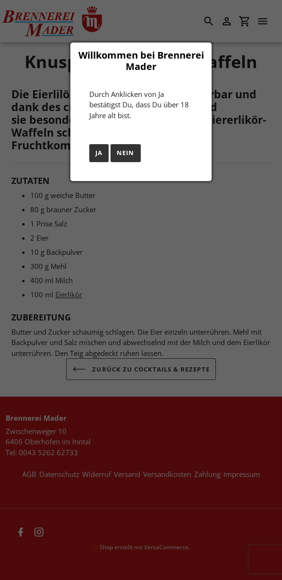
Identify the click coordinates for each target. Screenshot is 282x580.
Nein (125, 152)
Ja (99, 152)
